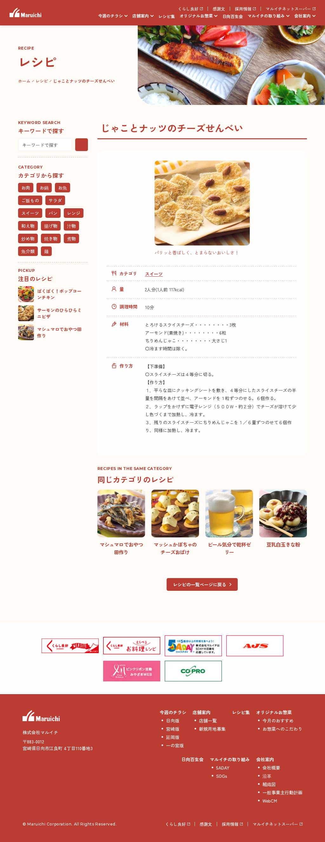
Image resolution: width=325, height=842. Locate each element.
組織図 (269, 784)
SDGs (221, 776)
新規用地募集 (212, 729)
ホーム (24, 81)
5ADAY (222, 767)
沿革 (266, 776)
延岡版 (172, 737)
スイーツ (154, 274)
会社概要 (271, 767)
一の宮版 (175, 745)
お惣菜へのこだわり (282, 729)
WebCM (269, 800)
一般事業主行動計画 (282, 792)
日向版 (172, 720)
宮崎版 (172, 729)
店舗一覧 (208, 720)
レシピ (42, 81)
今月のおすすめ (278, 720)
